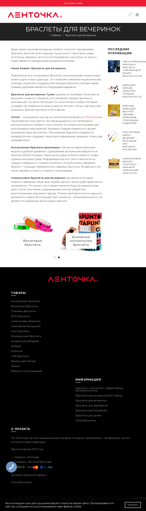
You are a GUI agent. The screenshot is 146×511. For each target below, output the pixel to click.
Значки (15, 366)
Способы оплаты (21, 482)
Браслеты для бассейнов (91, 410)
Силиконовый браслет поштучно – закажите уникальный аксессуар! (132, 165)
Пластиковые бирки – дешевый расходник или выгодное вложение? (131, 141)
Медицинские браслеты (26, 336)
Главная (56, 35)
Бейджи (16, 346)
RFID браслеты (20, 316)
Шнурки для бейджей (25, 341)
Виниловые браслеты (24, 306)
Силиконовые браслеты (25, 321)
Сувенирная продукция (25, 326)
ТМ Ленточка (93, 117)
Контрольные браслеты (25, 301)
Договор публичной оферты (28, 475)
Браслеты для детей (88, 415)
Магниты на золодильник (26, 371)
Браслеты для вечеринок (91, 400)
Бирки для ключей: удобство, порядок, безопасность (132, 91)
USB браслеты (20, 356)
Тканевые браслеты (23, 311)
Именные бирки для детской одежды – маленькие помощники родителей (131, 114)
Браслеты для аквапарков (92, 405)
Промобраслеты (86, 420)
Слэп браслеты (20, 331)
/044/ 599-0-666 (73, 3)
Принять (133, 505)
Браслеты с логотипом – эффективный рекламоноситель (99, 389)
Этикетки (17, 351)
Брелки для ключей (23, 361)
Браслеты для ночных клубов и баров (99, 395)
